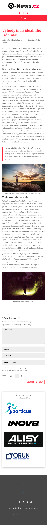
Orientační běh (33, 40)
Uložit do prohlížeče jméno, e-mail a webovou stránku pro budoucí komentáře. (21, 369)
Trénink (5, 43)
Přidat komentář (35, 382)
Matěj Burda (12, 40)
